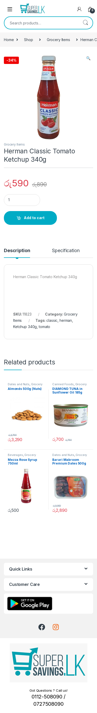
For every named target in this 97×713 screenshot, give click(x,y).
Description (17, 250)
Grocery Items (58, 39)
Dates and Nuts (18, 384)
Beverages (15, 455)
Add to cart (34, 217)
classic (51, 320)
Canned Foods (62, 384)
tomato (44, 326)
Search (85, 23)
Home (9, 39)
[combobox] (41, 23)
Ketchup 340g (25, 326)
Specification (65, 250)
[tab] (17, 253)
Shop (28, 39)
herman (65, 320)
